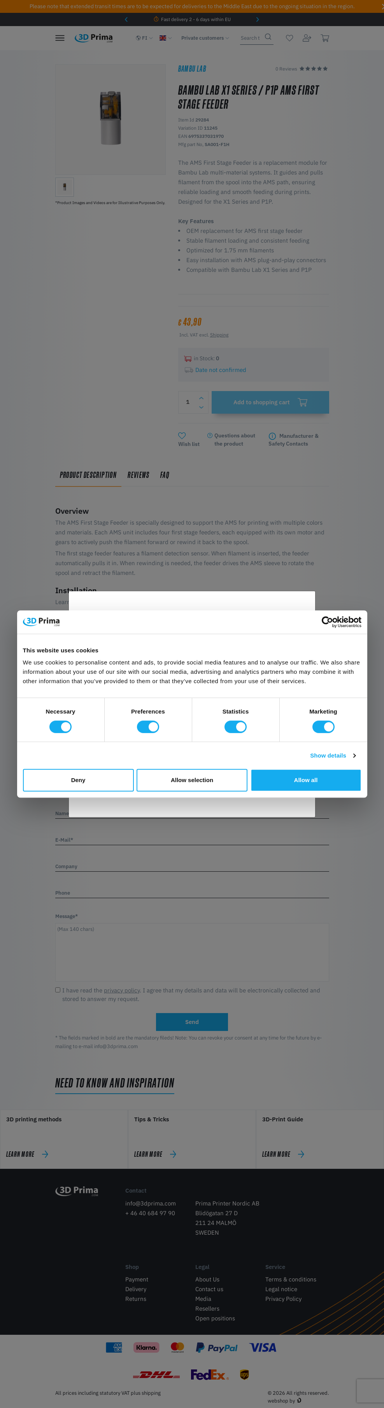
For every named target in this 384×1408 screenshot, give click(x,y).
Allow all (306, 780)
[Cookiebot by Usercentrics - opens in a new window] (327, 622)
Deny (78, 780)
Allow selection (192, 780)
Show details (328, 755)
